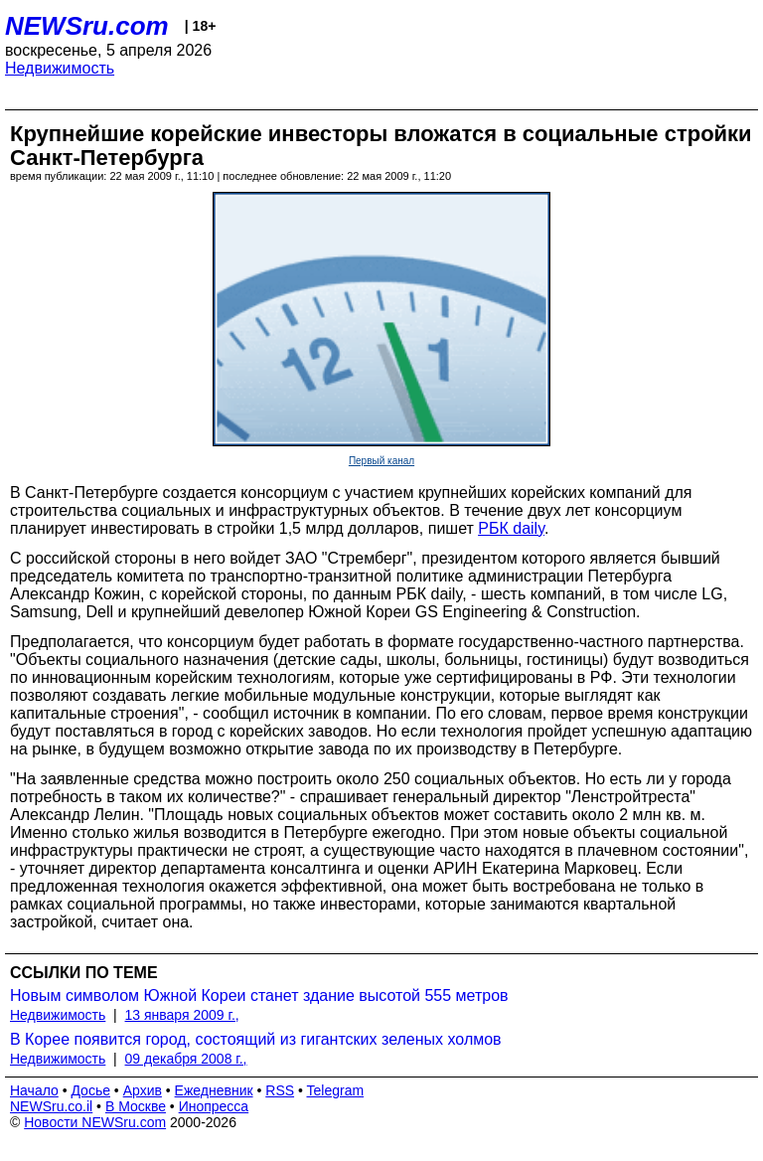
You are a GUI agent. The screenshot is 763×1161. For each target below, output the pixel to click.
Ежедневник (214, 1090)
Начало (34, 1090)
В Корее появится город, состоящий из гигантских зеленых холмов (256, 1039)
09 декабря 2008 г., (186, 1059)
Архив (142, 1090)
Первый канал (381, 460)
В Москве (135, 1106)
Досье (90, 1090)
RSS (279, 1090)
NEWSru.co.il (51, 1106)
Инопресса (214, 1106)
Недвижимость (59, 68)
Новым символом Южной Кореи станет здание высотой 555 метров (259, 995)
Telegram (336, 1090)
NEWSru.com (87, 26)
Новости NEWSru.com (95, 1122)
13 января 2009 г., (182, 1015)
